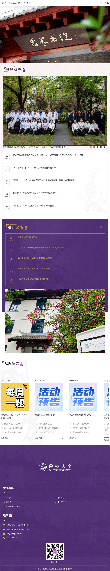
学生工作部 (62, 502)
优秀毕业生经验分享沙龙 (46, 415)
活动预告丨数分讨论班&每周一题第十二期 (14, 416)
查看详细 (4, 438)
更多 (103, 69)
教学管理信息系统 (13, 506)
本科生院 (61, 498)
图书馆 (8, 502)
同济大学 (9, 498)
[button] (48, 61)
